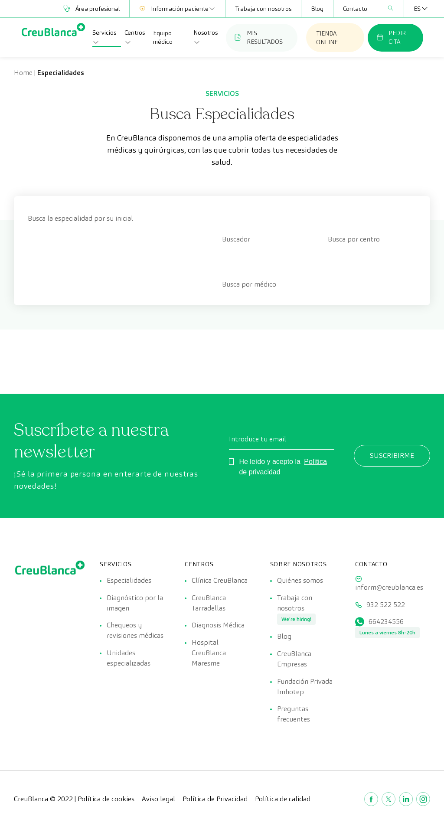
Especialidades (129, 580)
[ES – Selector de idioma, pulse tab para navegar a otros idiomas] (417, 8)
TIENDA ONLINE (327, 37)
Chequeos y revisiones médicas (135, 630)
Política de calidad (282, 799)
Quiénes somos (300, 580)
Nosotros (205, 37)
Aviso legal (158, 799)
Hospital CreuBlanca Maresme (209, 653)
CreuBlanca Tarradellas (209, 603)
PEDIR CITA (391, 37)
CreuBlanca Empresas (294, 659)
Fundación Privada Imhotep (305, 687)
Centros (134, 37)
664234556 (386, 622)
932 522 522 (385, 604)
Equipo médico (163, 37)
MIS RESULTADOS (259, 37)
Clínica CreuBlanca (220, 580)
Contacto (355, 9)
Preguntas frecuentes (293, 715)
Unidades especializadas (128, 658)
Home (23, 72)
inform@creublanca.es (389, 587)
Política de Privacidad (215, 799)
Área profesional (91, 9)
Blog (317, 9)
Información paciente (177, 9)
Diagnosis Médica (218, 625)
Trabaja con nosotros (263, 9)
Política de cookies (106, 799)
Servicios (104, 37)
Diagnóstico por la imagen (135, 603)
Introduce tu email (257, 439)
